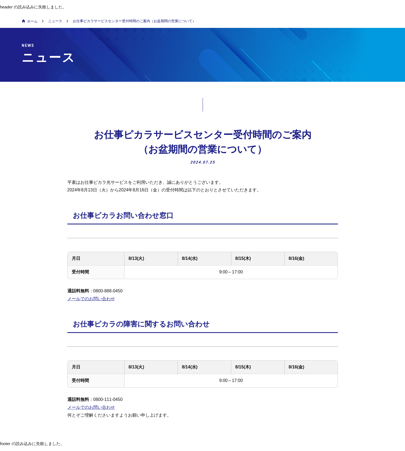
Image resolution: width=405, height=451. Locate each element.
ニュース (55, 21)
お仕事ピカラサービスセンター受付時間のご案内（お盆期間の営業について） (134, 21)
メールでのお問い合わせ (91, 298)
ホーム (32, 21)
